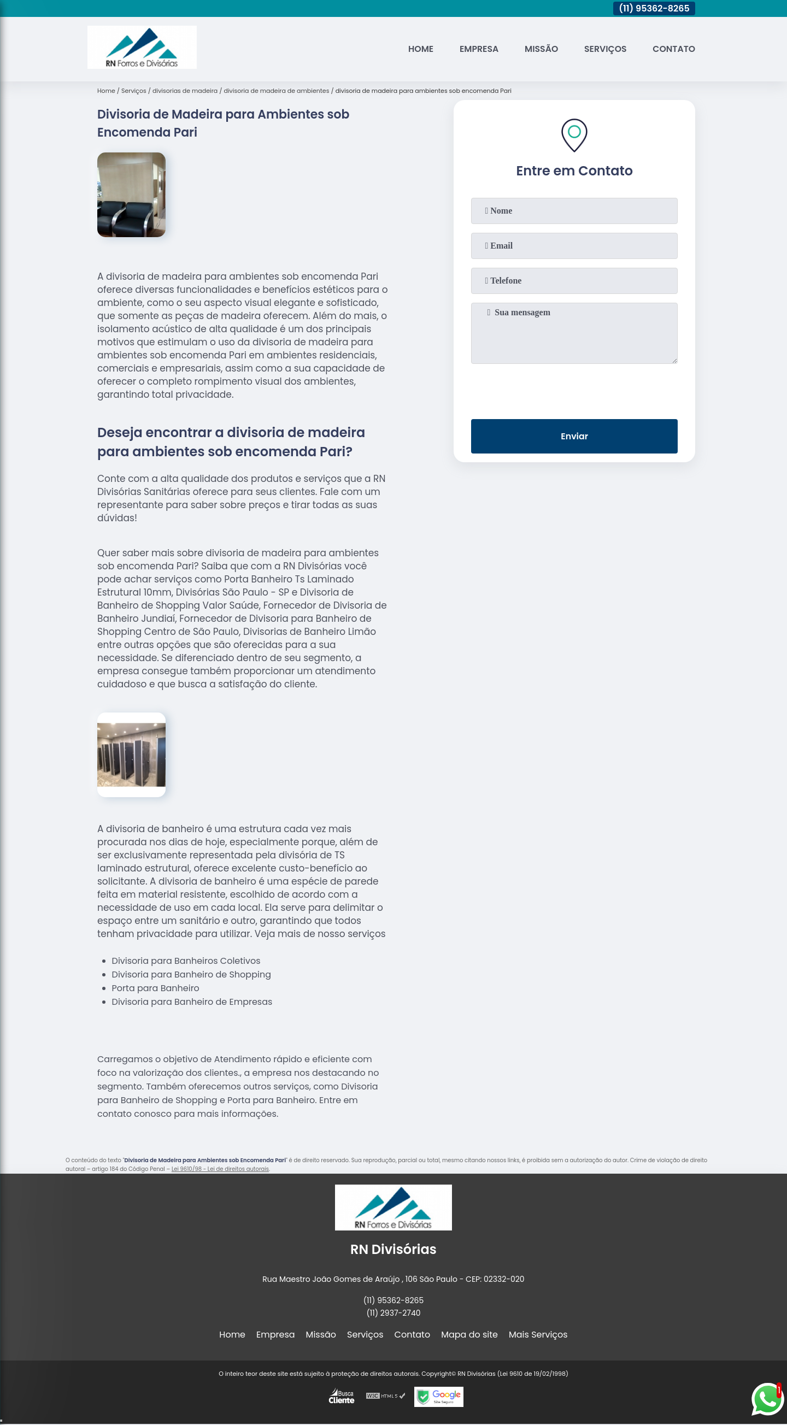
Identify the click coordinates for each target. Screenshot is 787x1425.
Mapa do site (469, 1334)
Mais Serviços (538, 1334)
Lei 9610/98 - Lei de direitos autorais (220, 1169)
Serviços (604, 49)
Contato (673, 49)
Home (417, 49)
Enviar (574, 437)
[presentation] (574, 389)
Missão (539, 49)
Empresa (476, 49)
